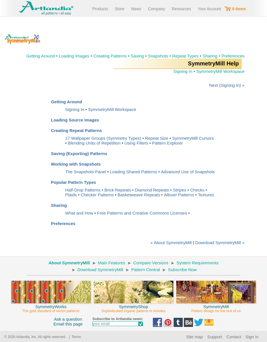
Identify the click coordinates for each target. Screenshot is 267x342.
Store (119, 9)
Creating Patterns (110, 55)
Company (156, 9)
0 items (239, 9)
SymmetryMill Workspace (220, 71)
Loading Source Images (75, 120)
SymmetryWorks (51, 306)
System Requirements (197, 262)
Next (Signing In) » (227, 85)
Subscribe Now (182, 269)
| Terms (74, 337)
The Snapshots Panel (85, 171)
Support (214, 336)
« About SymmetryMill (171, 242)
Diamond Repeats (152, 190)
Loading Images (74, 55)
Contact (233, 336)
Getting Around (40, 55)
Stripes (179, 190)
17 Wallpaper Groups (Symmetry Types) (103, 138)
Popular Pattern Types (73, 182)
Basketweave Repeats (139, 194)
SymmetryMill (216, 306)
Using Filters (136, 143)
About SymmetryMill (69, 262)
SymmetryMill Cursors (193, 138)
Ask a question (68, 319)
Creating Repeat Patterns (76, 130)
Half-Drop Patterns (82, 190)
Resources (181, 9)
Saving (137, 55)
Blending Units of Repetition (94, 143)
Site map (194, 336)
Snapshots (158, 55)
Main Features (111, 262)
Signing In (182, 71)
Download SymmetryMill (100, 269)
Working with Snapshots (76, 164)
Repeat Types (185, 55)
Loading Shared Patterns (133, 171)
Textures (206, 194)
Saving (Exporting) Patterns (79, 153)
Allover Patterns (179, 194)
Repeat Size (156, 138)
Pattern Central (145, 269)
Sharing (210, 55)
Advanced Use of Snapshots (188, 171)
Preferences (233, 55)
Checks (197, 190)
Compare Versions (150, 262)
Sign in (251, 336)
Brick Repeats (117, 190)
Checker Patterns (97, 194)
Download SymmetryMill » (220, 242)
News (136, 9)
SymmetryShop (133, 306)
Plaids (71, 194)
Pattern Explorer (167, 143)
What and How (79, 213)
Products (100, 9)
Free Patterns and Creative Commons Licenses (142, 213)
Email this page (68, 324)
